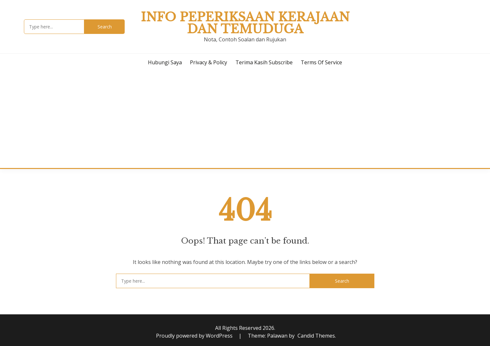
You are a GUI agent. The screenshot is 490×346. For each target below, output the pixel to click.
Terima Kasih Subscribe (264, 62)
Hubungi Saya (165, 62)
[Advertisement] (245, 119)
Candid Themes (316, 335)
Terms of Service (321, 62)
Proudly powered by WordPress (195, 335)
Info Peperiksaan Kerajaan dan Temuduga (245, 23)
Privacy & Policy (208, 62)
